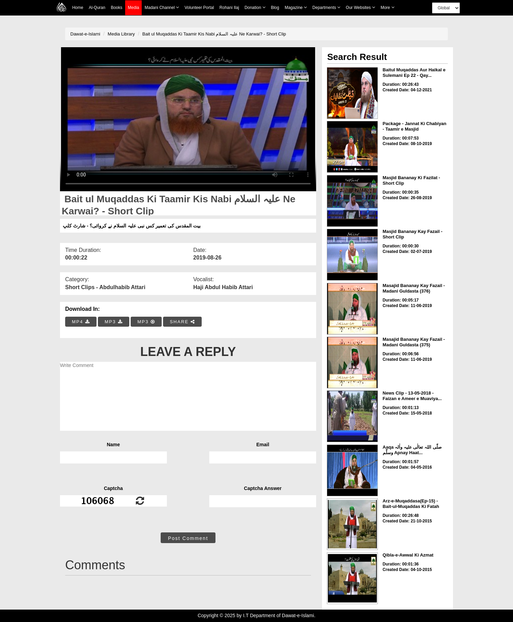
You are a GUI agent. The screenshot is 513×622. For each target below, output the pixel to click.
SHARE (182, 321)
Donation (254, 7)
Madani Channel (161, 7)
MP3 (113, 321)
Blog (275, 7)
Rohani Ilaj (229, 7)
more (387, 7)
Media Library (121, 34)
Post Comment (188, 538)
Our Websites (360, 7)
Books (116, 7)
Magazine (296, 7)
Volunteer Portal (199, 7)
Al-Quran (97, 7)
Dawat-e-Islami (85, 34)
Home (77, 7)
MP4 (81, 321)
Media (133, 7)
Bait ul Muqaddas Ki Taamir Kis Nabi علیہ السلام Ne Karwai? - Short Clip (214, 34)
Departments (326, 7)
